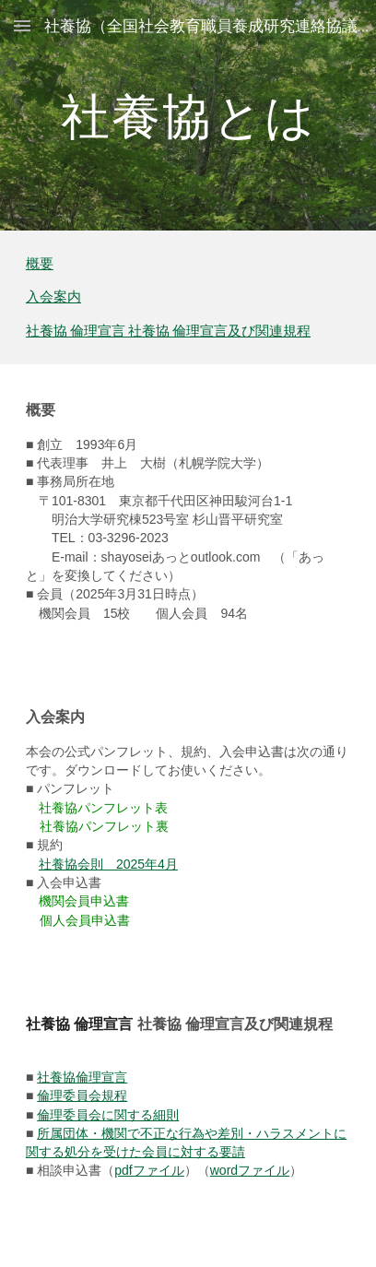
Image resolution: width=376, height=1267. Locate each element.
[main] (188, 115)
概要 (39, 263)
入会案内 (53, 296)
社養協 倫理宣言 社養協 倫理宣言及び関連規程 (168, 330)
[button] (22, 25)
